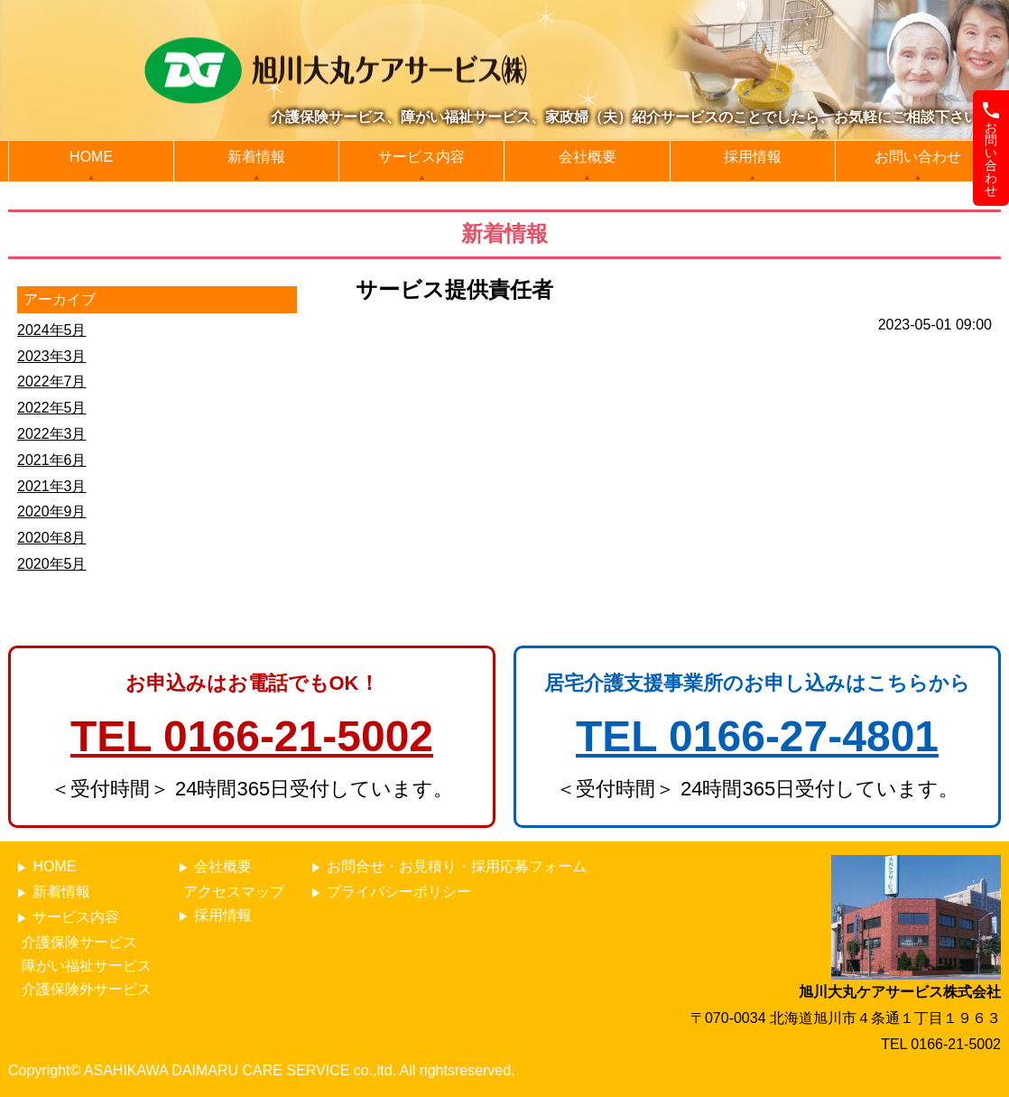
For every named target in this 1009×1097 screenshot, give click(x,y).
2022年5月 (52, 407)
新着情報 (256, 156)
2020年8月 (52, 537)
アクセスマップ (233, 891)
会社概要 (587, 156)
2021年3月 (52, 486)
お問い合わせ (918, 156)
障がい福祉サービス (87, 965)
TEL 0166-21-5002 (251, 736)
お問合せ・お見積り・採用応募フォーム (447, 867)
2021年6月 (52, 460)
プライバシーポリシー (389, 892)
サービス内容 (421, 156)
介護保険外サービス (87, 989)
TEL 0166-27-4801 (757, 736)
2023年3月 (52, 356)
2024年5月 (52, 330)
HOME (91, 156)
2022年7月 (52, 381)
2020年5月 (52, 564)
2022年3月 (52, 434)
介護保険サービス (79, 942)
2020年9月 (52, 511)
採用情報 (753, 156)
